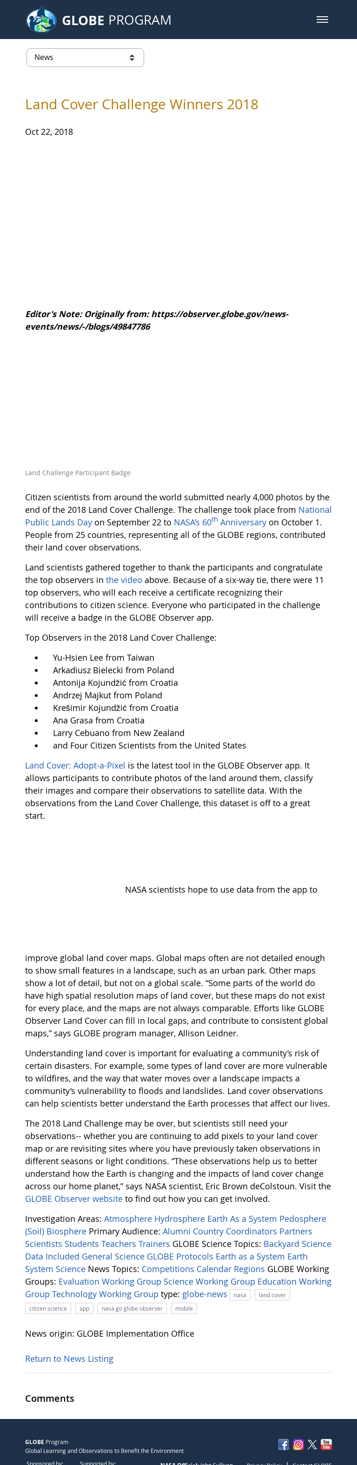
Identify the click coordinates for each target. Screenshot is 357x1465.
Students (83, 1192)
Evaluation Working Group (111, 1230)
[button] (322, 19)
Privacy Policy (264, 1415)
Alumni (178, 1180)
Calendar (215, 1217)
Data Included (53, 1205)
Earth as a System (251, 1205)
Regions (250, 1217)
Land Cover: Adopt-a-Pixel (75, 765)
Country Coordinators (236, 1180)
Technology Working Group (106, 1242)
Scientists (45, 1192)
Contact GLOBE (312, 1415)
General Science (114, 1205)
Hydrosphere (180, 1167)
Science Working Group (211, 1230)
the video (124, 579)
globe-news (206, 1242)
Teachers (120, 1192)
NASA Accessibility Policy (300, 1434)
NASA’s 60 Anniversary (220, 522)
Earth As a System (243, 1167)
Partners (295, 1180)
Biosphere (67, 1180)
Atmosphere (129, 1167)
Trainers (155, 1192)
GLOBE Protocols (181, 1205)
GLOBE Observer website (74, 1147)
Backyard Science (297, 1192)
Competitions (169, 1217)
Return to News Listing (69, 1307)
